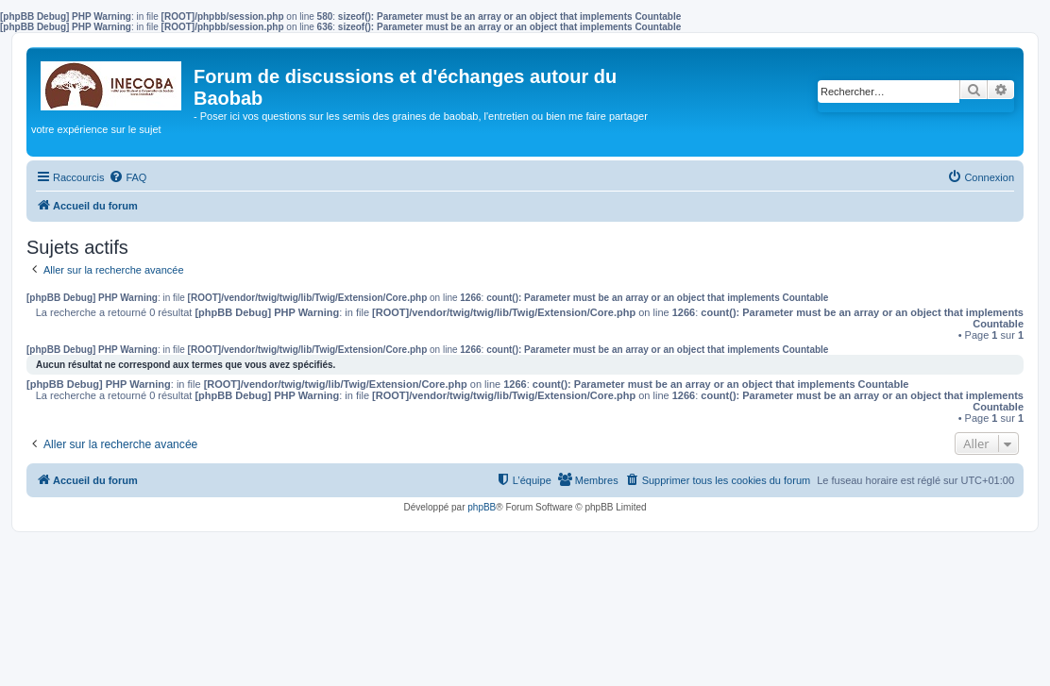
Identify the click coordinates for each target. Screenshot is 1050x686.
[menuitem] (127, 177)
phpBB (481, 507)
